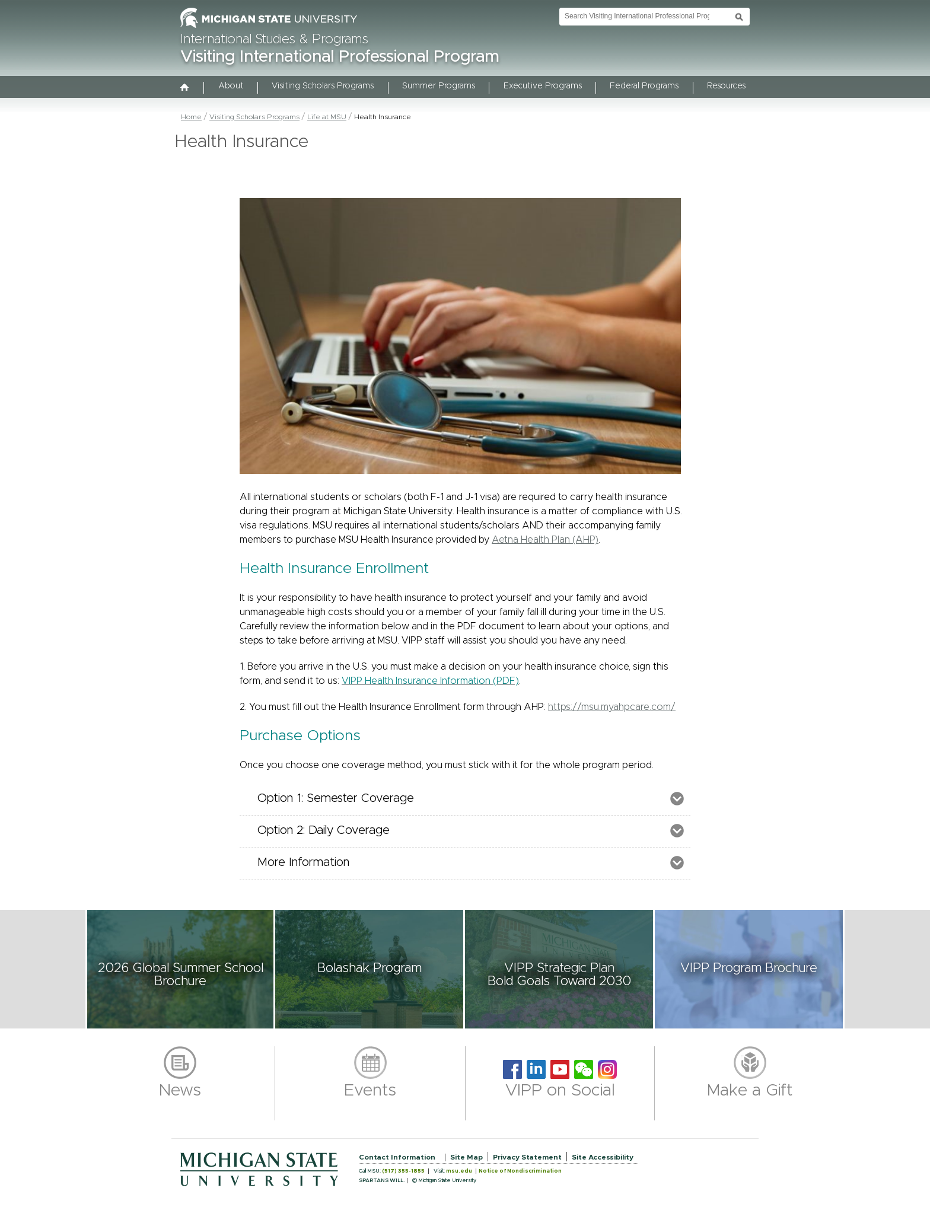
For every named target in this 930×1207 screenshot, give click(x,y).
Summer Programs (438, 86)
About (231, 86)
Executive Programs (543, 86)
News (180, 1090)
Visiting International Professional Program (339, 57)
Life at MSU (326, 116)
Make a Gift (750, 1090)
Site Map (466, 1157)
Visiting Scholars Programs (323, 86)
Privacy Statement (527, 1157)
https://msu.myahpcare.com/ (612, 707)
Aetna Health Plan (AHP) (545, 539)
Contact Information (397, 1157)
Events (370, 1090)
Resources (726, 86)
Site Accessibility (602, 1157)
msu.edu (459, 1171)
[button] (180, 969)
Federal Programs (644, 86)
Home (191, 116)
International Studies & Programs (274, 39)
